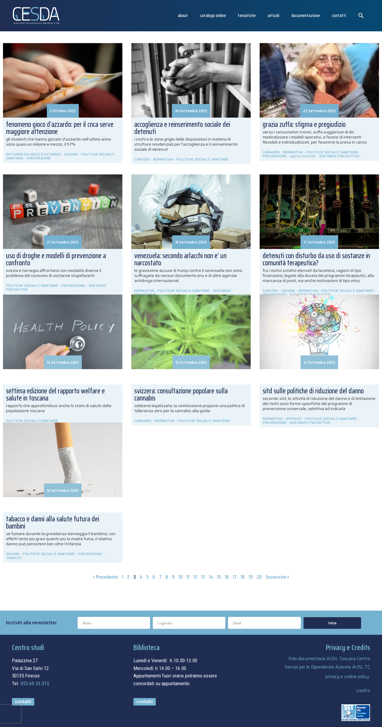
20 (259, 577)
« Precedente (105, 577)
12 (195, 577)
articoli (273, 15)
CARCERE (142, 159)
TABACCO (14, 557)
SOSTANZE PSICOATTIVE (339, 156)
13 (203, 577)
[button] (361, 15)
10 (180, 577)
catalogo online (213, 15)
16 (227, 577)
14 (211, 577)
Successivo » (277, 577)
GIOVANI (71, 154)
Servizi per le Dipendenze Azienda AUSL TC (327, 667)
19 (251, 577)
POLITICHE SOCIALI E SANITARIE (202, 159)
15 (219, 577)
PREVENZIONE (39, 158)
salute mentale (303, 156)
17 (235, 577)
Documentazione (305, 15)
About (183, 15)
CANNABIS (271, 152)
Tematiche (247, 15)
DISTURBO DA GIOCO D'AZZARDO (33, 154)
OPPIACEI (293, 418)
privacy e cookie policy (347, 676)
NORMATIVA (163, 159)
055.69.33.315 (35, 683)
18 (243, 577)
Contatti (339, 15)
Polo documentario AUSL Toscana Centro (329, 658)
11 (188, 577)
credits (363, 690)
